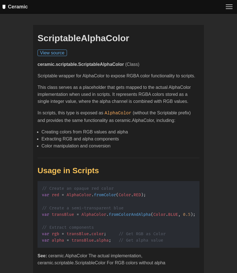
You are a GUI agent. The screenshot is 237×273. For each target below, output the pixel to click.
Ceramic (16, 7)
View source (52, 53)
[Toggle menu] (229, 7)
